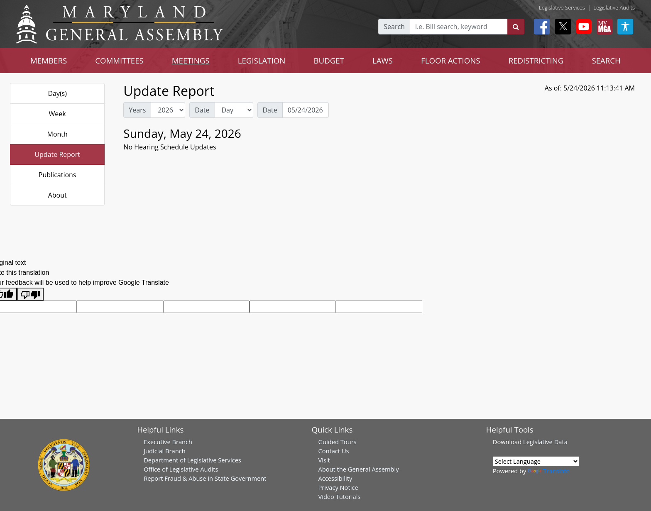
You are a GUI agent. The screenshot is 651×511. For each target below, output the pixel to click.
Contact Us (333, 451)
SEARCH (606, 60)
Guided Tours (337, 442)
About (57, 195)
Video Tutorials (339, 496)
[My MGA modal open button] (602, 26)
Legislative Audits (614, 7)
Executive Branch (168, 442)
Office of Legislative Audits (181, 469)
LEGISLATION (262, 60)
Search (394, 26)
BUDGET (328, 60)
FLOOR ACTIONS (450, 60)
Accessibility (335, 478)
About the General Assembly (358, 469)
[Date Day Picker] (305, 110)
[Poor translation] (30, 294)
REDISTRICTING (536, 60)
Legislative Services (562, 7)
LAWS (382, 60)
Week (57, 113)
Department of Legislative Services (192, 460)
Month (57, 134)
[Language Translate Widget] (536, 461)
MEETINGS (191, 60)
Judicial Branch (165, 451)
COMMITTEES (119, 60)
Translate (548, 471)
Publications (57, 174)
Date (202, 110)
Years (137, 110)
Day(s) (57, 93)
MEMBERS (48, 60)
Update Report (57, 154)
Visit (324, 460)
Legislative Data (545, 442)
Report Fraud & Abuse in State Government (205, 478)
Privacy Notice (338, 487)
